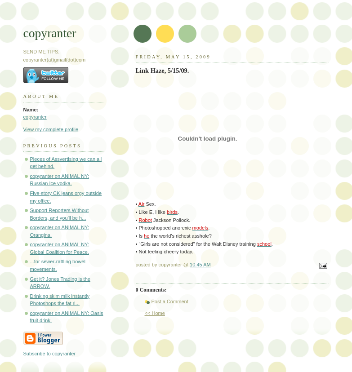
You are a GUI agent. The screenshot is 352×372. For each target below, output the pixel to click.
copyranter (49, 33)
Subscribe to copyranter (49, 353)
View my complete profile (51, 129)
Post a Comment (169, 301)
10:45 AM (200, 264)
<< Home (155, 313)
